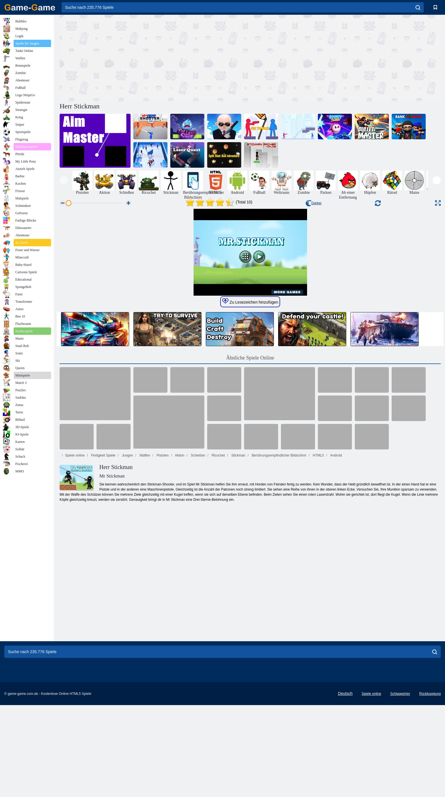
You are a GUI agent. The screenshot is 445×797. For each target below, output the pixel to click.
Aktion (179, 629)
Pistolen (162, 629)
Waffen (144, 629)
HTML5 (318, 629)
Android (335, 629)
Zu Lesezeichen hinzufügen (250, 475)
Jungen (127, 629)
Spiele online (75, 629)
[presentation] (64, 180)
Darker (314, 203)
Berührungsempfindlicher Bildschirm (278, 629)
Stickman (237, 629)
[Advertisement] (155, 57)
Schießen (197, 629)
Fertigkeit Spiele (102, 629)
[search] (418, 7)
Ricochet (218, 629)
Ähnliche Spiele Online (250, 531)
